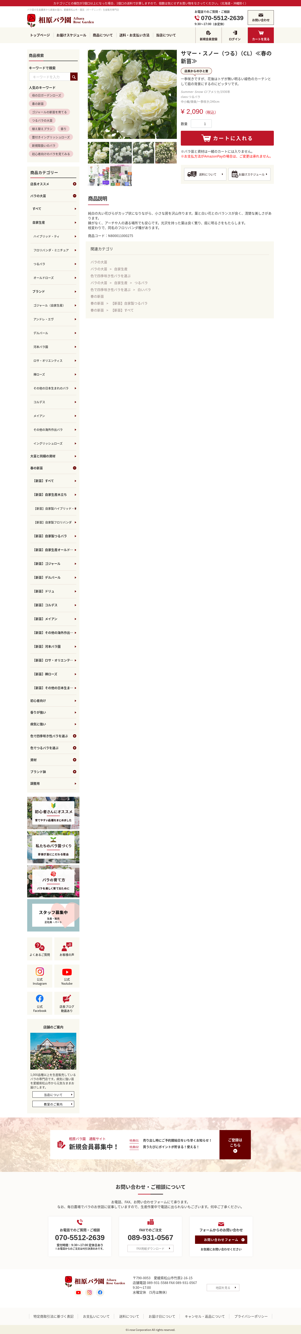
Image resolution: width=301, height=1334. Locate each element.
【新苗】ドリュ (43, 591)
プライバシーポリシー (251, 1316)
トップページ (40, 35)
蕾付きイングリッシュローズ (51, 137)
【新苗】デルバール (46, 577)
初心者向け (38, 700)
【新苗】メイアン (44, 619)
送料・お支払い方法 (134, 35)
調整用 (35, 783)
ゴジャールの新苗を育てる (49, 112)
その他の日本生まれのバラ (51, 388)
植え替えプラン (42, 129)
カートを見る (261, 39)
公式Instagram (40, 981)
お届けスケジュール (71, 35)
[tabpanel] (132, 94)
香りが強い (38, 712)
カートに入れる (233, 138)
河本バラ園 (40, 347)
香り (63, 129)
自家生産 (38, 222)
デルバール (40, 333)
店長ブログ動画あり (67, 1009)
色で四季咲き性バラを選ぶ (53, 736)
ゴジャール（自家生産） (49, 305)
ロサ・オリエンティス (47, 361)
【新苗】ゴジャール (46, 563)
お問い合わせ (261, 20)
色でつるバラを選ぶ (53, 748)
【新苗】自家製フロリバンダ (52, 522)
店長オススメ (53, 184)
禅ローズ (39, 374)
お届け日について (162, 1316)
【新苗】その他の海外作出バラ (54, 632)
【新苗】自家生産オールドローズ (54, 550)
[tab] (99, 153)
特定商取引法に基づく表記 (53, 1316)
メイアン (39, 416)
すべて (36, 208)
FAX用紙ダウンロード (150, 1249)
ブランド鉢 (53, 772)
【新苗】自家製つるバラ (49, 536)
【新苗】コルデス (44, 605)
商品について (103, 35)
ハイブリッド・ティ (46, 236)
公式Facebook (39, 1009)
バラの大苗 (53, 196)
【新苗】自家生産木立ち (49, 494)
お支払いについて (96, 1316)
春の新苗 (38, 104)
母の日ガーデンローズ (46, 95)
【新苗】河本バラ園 (46, 646)
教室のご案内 (53, 1104)
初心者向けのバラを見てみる (51, 154)
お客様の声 (67, 955)
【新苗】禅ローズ (44, 674)
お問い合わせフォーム (221, 1240)
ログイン (235, 39)
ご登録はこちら (235, 1142)
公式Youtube (67, 981)
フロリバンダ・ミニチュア (51, 250)
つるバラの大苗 (42, 120)
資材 (53, 760)
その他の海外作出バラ (48, 430)
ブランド (38, 291)
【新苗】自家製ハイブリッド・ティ (54, 508)
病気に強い (38, 724)
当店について (166, 35)
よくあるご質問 (39, 955)
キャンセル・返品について (205, 1316)
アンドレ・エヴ (43, 319)
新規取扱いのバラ (43, 146)
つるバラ (39, 264)
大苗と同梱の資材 (42, 456)
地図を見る (223, 1287)
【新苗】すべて (43, 481)
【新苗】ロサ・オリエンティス (54, 660)
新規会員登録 (208, 39)
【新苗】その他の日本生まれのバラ (54, 688)
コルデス (39, 402)
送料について (208, 174)
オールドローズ (43, 278)
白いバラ (144, 289)
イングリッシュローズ (47, 443)
